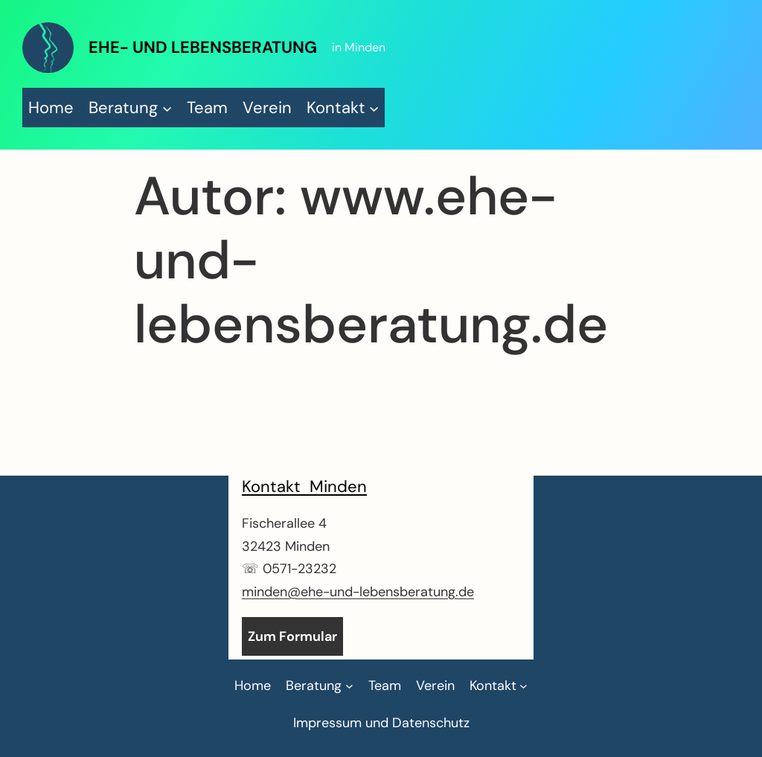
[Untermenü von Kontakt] (343, 107)
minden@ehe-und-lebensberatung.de (358, 592)
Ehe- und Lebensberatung (203, 47)
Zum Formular (292, 636)
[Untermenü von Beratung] (130, 107)
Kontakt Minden (304, 486)
